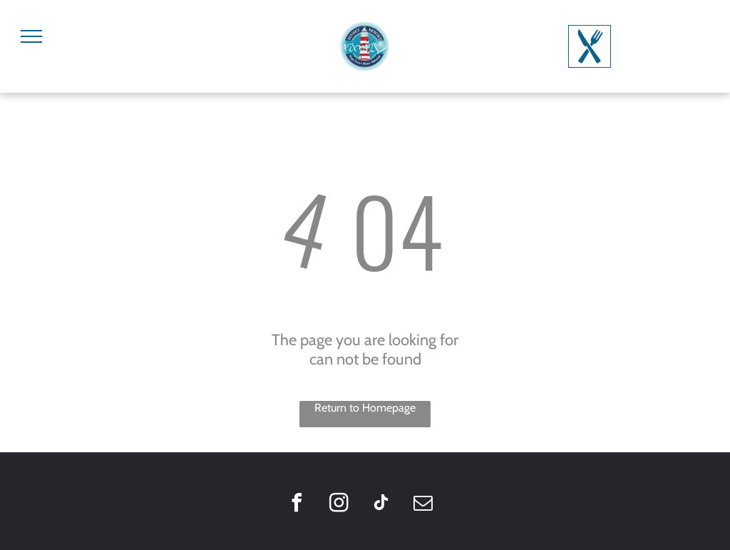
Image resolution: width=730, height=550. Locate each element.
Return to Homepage (365, 407)
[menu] (31, 36)
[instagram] (338, 505)
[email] (422, 505)
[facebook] (296, 505)
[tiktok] (380, 505)
